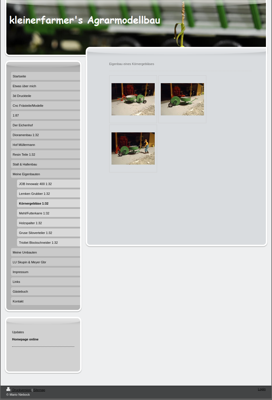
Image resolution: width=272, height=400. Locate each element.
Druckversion (19, 390)
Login (262, 389)
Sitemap (39, 390)
